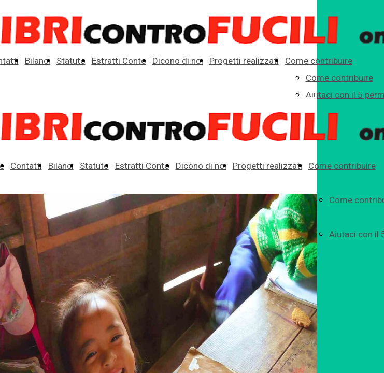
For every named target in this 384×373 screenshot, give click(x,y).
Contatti (26, 166)
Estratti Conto (119, 60)
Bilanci (37, 60)
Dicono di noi (177, 60)
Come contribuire (318, 60)
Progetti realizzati (244, 60)
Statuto (71, 60)
